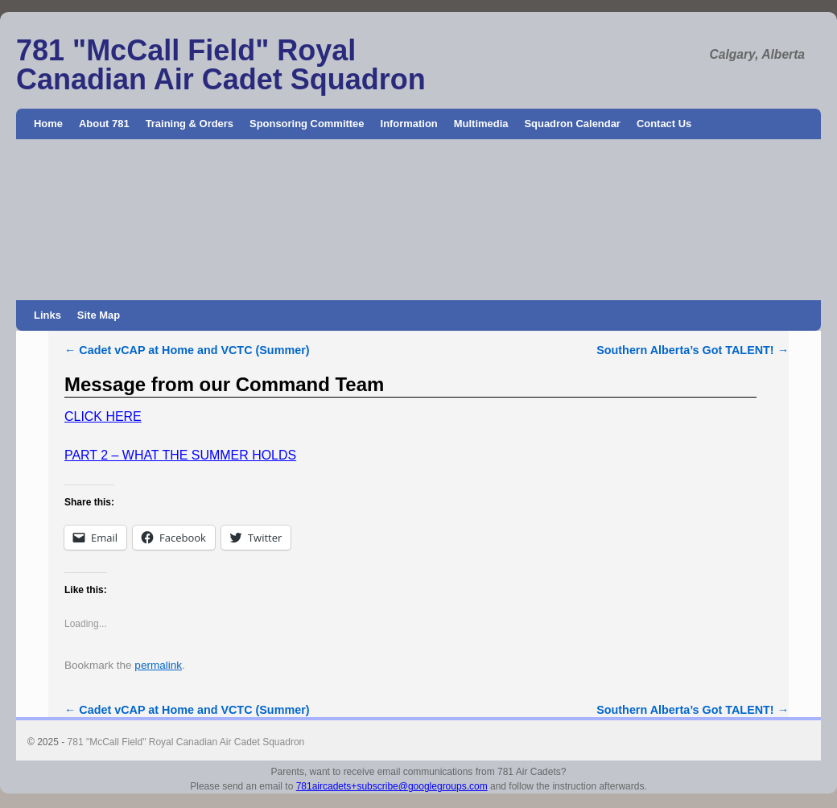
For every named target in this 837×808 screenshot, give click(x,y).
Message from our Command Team (224, 384)
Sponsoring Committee (307, 123)
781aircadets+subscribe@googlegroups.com (392, 786)
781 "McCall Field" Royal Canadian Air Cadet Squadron (221, 65)
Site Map (98, 315)
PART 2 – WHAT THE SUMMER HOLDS (180, 455)
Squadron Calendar (572, 123)
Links (47, 315)
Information (409, 123)
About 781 (104, 123)
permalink (158, 665)
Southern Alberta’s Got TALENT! (692, 350)
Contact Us (664, 123)
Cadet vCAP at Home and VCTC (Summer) (187, 350)
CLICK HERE (103, 416)
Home (48, 123)
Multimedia (481, 123)
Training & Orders (189, 123)
